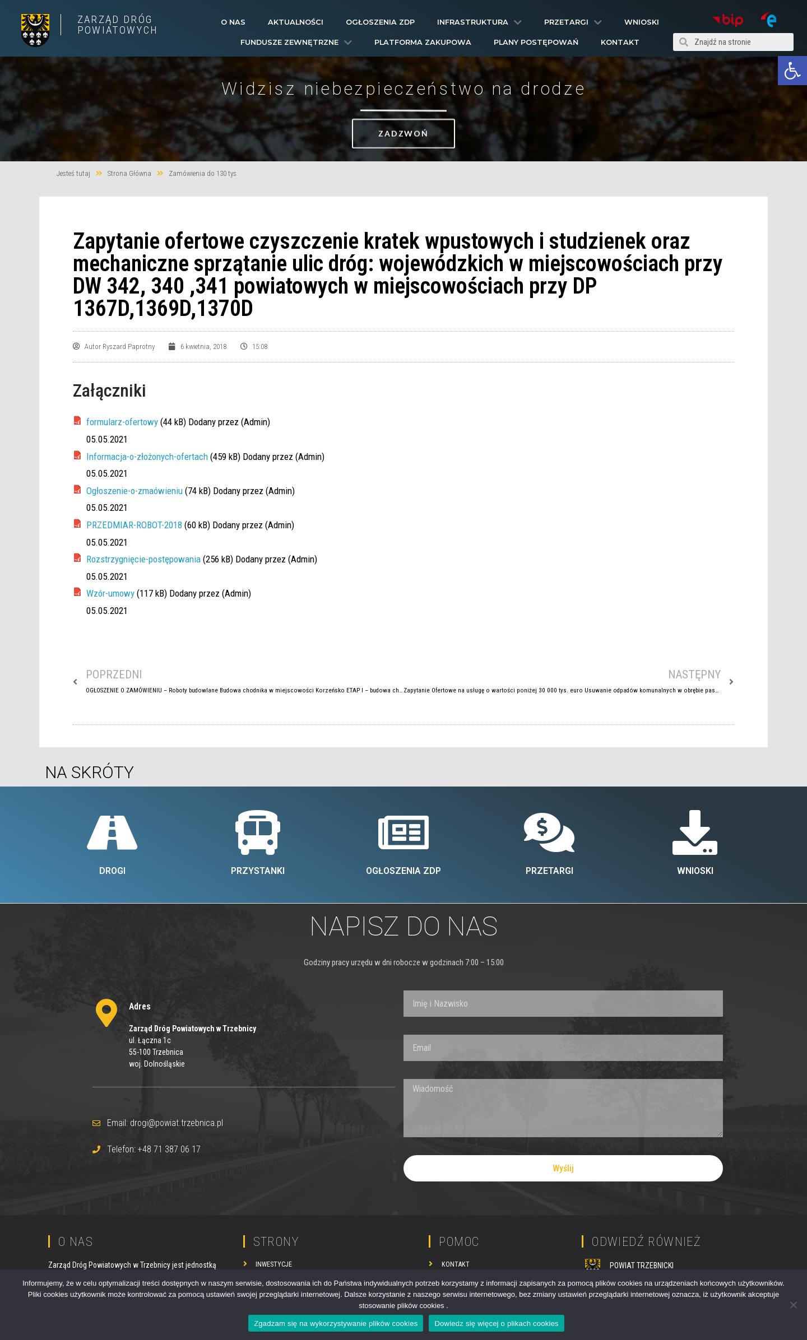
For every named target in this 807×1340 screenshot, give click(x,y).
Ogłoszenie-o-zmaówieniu (134, 490)
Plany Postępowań (536, 42)
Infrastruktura (479, 22)
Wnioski (641, 22)
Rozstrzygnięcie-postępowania (143, 559)
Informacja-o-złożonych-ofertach (147, 456)
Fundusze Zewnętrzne (296, 42)
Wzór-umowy (110, 593)
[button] (792, 70)
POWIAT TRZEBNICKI (642, 1265)
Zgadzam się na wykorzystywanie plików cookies (336, 1323)
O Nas (233, 22)
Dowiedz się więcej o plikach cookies (496, 1323)
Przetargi (573, 22)
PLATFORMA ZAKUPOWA (422, 42)
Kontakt (620, 42)
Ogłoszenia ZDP (380, 22)
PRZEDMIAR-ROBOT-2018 (134, 525)
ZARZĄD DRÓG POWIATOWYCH (117, 24)
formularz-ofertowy (122, 421)
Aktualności (295, 22)
